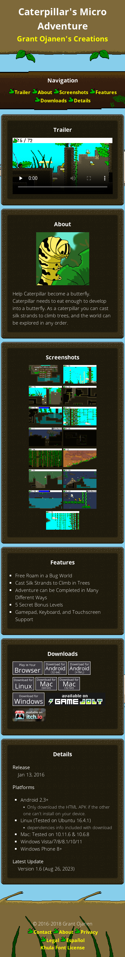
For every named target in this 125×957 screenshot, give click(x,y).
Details (82, 101)
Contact (42, 932)
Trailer (23, 92)
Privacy (89, 932)
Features (106, 92)
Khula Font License (62, 948)
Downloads (53, 101)
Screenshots (73, 92)
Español (75, 940)
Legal (52, 940)
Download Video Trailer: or (63, 166)
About (45, 92)
